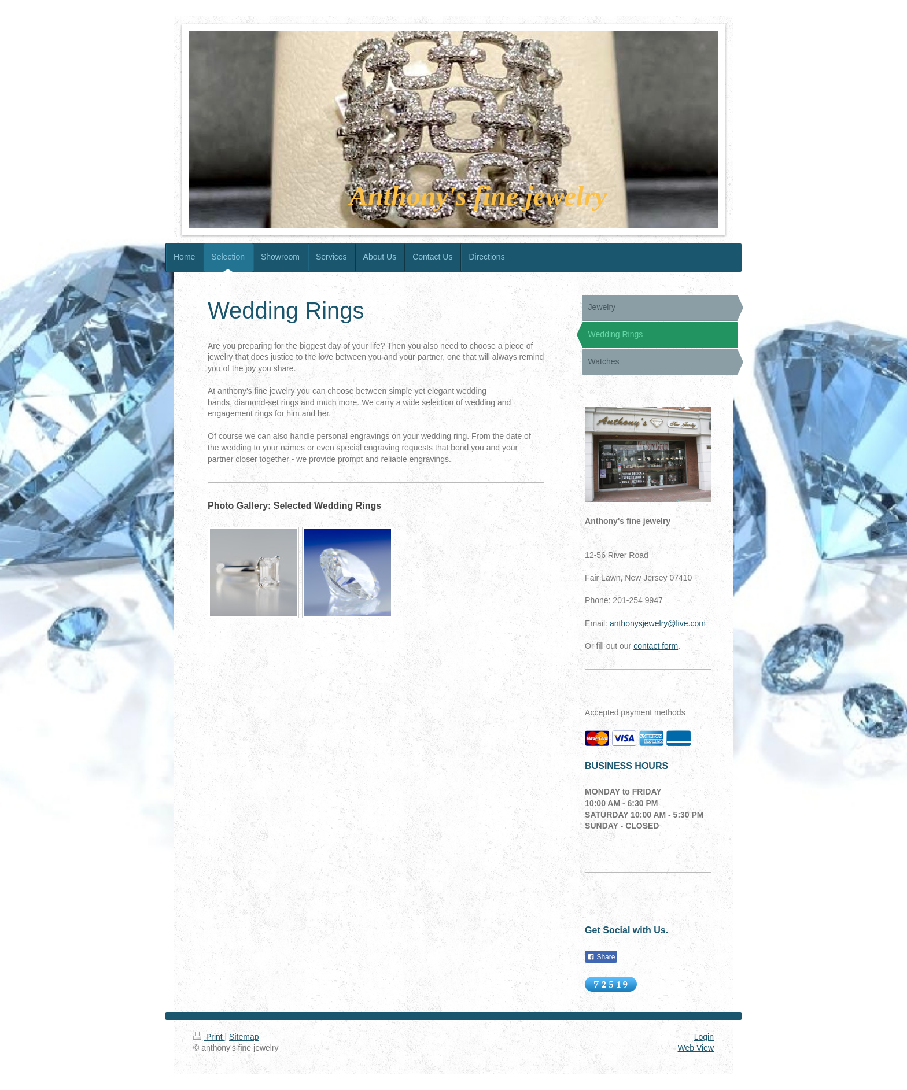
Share (601, 957)
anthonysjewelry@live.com (658, 623)
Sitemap (244, 1036)
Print (209, 1036)
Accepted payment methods (635, 712)
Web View (695, 1047)
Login (704, 1036)
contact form (655, 646)
